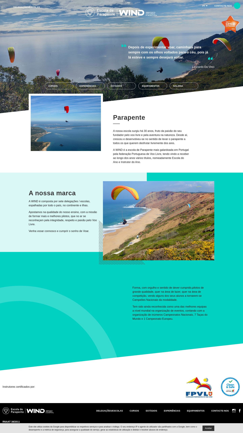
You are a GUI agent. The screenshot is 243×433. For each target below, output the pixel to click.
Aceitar (208, 428)
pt (203, 6)
